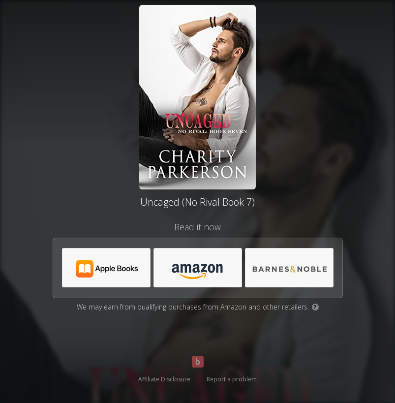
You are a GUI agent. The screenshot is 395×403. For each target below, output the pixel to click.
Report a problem (232, 379)
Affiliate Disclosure (164, 379)
